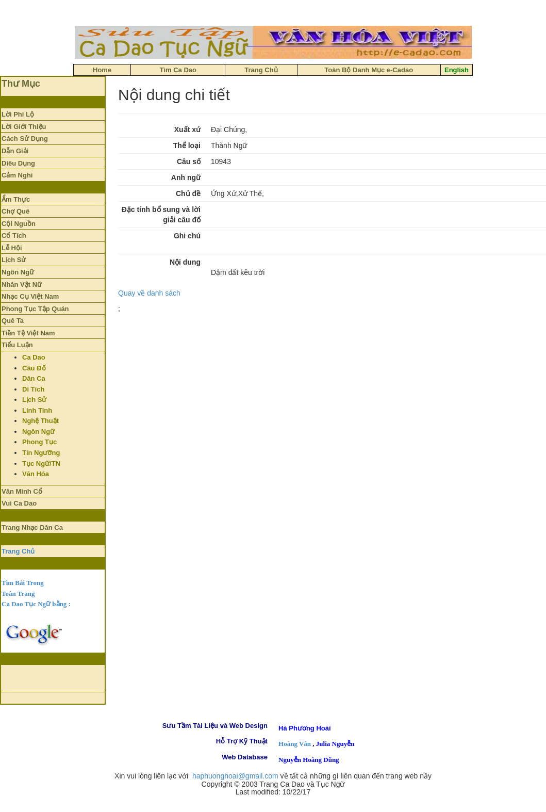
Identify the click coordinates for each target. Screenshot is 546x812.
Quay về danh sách (149, 293)
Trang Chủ (18, 551)
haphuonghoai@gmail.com (235, 776)
